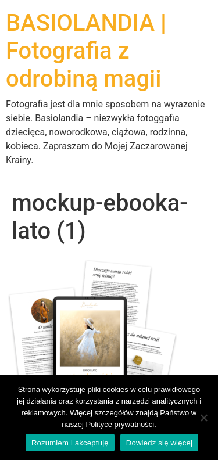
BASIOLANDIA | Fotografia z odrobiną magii (86, 50)
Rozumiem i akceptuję (70, 443)
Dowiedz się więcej (159, 443)
